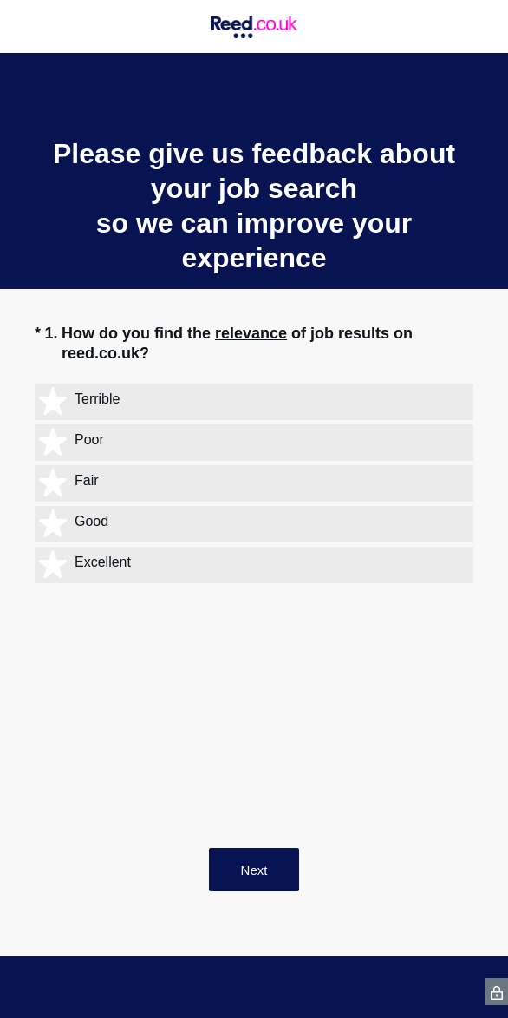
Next (254, 870)
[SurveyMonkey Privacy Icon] (497, 991)
